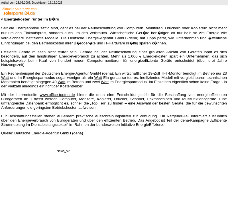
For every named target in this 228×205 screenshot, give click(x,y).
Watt (5, 77)
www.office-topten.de (57, 95)
